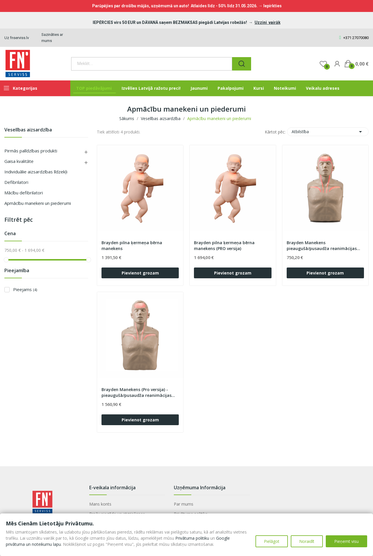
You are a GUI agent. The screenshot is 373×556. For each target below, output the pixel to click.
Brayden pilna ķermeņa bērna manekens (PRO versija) (224, 245)
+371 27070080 (354, 38)
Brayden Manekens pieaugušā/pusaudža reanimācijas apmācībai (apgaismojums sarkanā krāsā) (323, 245)
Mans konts (100, 504)
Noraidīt (306, 541)
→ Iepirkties (270, 5)
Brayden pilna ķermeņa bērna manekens (131, 245)
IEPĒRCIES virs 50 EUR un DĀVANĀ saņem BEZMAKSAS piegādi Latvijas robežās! (170, 22)
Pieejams (25, 289)
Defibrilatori (16, 182)
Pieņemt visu (346, 541)
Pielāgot (271, 541)
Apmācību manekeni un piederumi (37, 203)
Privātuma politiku (192, 538)
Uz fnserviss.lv (16, 38)
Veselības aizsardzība (28, 130)
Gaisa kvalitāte (19, 161)
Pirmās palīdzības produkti (30, 151)
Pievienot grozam (140, 273)
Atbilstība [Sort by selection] (328, 131)
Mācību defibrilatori (23, 193)
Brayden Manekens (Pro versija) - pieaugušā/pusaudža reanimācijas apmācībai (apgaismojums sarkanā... (139, 392)
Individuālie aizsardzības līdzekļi (35, 172)
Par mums (183, 504)
